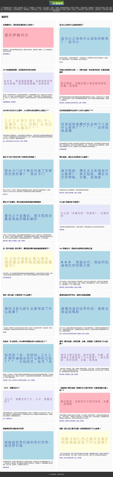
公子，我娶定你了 (7, 418)
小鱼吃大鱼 (98, 9)
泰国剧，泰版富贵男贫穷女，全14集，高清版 (67, 7)
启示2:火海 (81, 9)
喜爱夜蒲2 (26, 9)
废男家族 (91, 7)
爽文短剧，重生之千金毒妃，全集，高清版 (14, 240)
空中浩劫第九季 (7, 277)
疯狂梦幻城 (6, 467)
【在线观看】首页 (7, 7)
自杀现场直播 (62, 149)
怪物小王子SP (89, 9)
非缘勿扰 (61, 229)
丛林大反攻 (34, 9)
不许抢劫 (38, 7)
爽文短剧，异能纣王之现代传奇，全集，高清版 (71, 420)
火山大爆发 (46, 7)
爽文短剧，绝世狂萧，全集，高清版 (68, 374)
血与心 (61, 62)
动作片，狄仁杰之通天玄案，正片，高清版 (70, 457)
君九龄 (4, 332)
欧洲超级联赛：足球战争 (9, 101)
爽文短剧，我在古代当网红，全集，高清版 (70, 287)
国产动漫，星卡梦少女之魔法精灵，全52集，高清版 (57, 9)
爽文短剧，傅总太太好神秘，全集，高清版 (70, 192)
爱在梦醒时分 (6, 53)
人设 (40, 9)
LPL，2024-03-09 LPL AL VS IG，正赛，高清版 (15, 141)
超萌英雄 (32, 7)
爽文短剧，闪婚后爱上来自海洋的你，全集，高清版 (72, 102)
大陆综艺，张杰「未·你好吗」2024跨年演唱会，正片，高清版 (19, 380)
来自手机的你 (7, 9)
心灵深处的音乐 (18, 9)
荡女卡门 (5, 194)
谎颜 (52, 7)
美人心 (74, 9)
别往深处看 (84, 7)
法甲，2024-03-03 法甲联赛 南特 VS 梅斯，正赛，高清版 (74, 333)
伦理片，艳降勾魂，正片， (21, 7)
